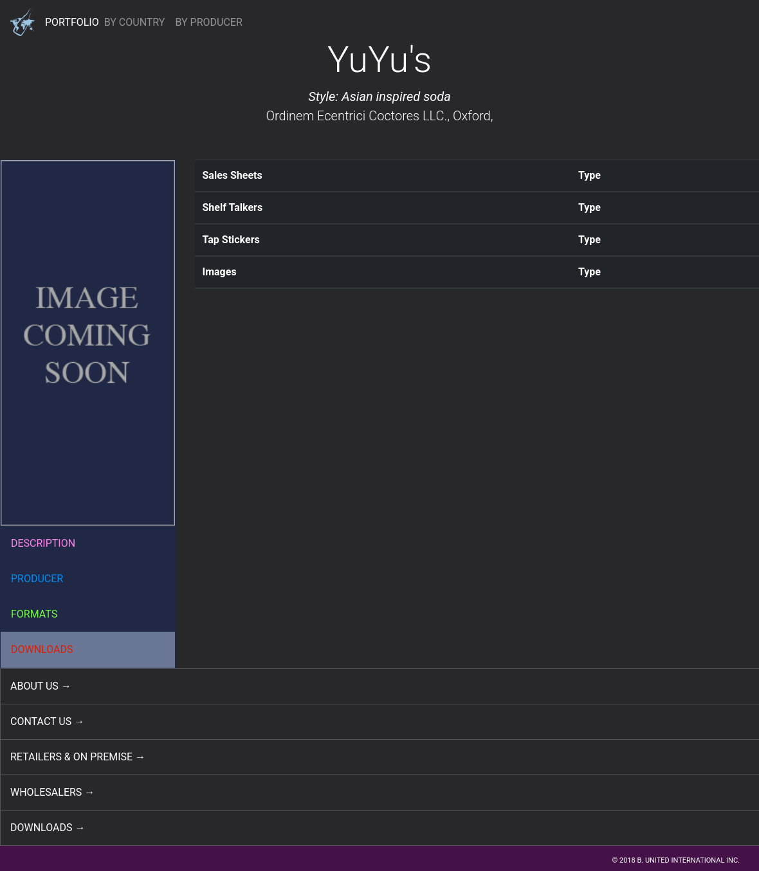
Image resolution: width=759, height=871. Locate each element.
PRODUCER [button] (37, 579)
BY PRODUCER (208, 22)
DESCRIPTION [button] (43, 543)
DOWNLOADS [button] (42, 649)
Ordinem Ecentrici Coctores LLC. (356, 116)
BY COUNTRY (134, 22)
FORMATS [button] (34, 614)
